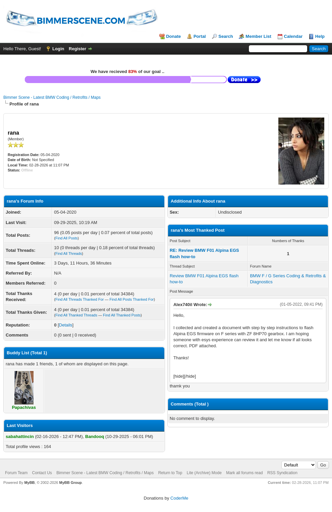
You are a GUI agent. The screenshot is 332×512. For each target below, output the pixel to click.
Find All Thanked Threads (76, 315)
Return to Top (170, 472)
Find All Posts (66, 238)
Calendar (293, 36)
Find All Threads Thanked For (79, 299)
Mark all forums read (244, 472)
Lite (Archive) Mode (204, 472)
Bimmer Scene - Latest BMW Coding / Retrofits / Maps (52, 97)
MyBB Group (70, 483)
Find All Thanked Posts (122, 315)
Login (58, 48)
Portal (199, 36)
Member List (258, 36)
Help (320, 36)
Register (77, 48)
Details (65, 324)
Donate (173, 36)
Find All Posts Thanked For (132, 299)
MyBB (29, 483)
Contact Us (42, 472)
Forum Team (16, 472)
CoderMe (179, 498)
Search (225, 36)
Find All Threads (68, 253)
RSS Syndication (282, 472)
